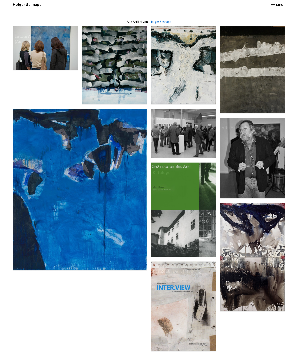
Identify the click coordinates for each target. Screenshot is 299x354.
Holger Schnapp (27, 4)
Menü (281, 5)
